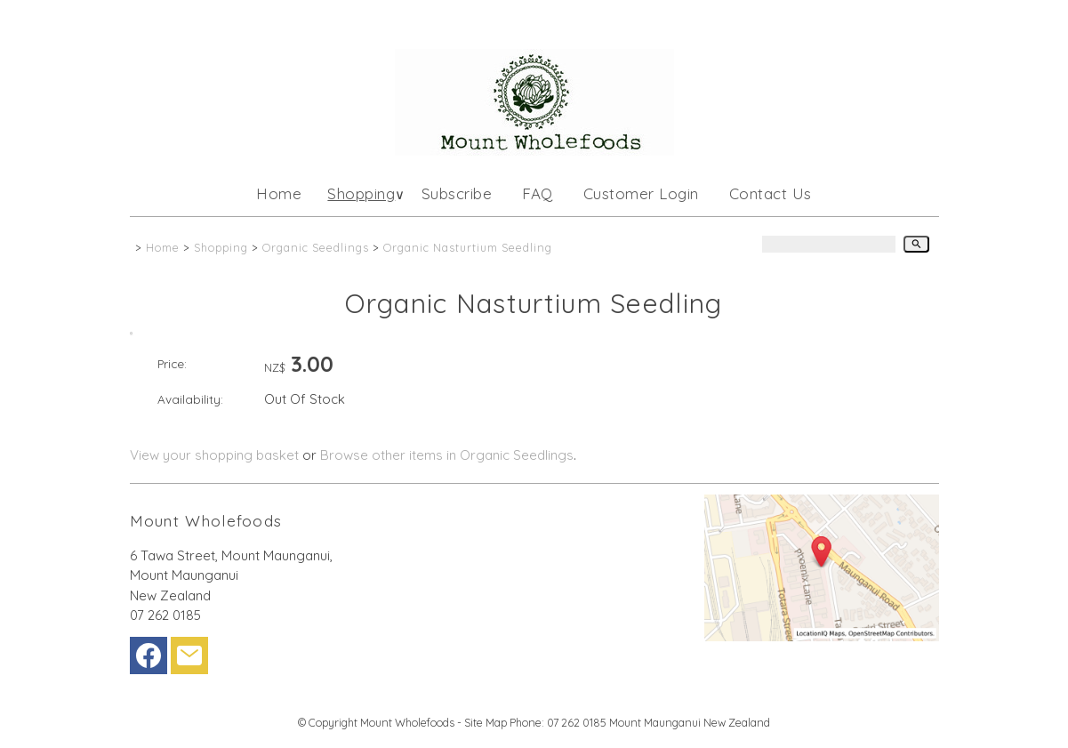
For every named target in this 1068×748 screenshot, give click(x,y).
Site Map (485, 722)
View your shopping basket (214, 454)
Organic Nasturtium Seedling (467, 247)
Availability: (190, 398)
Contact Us (770, 193)
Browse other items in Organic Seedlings (447, 454)
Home (278, 193)
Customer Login (641, 193)
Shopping (361, 193)
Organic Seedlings (315, 247)
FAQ (537, 193)
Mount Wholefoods (407, 722)
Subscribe (457, 193)
